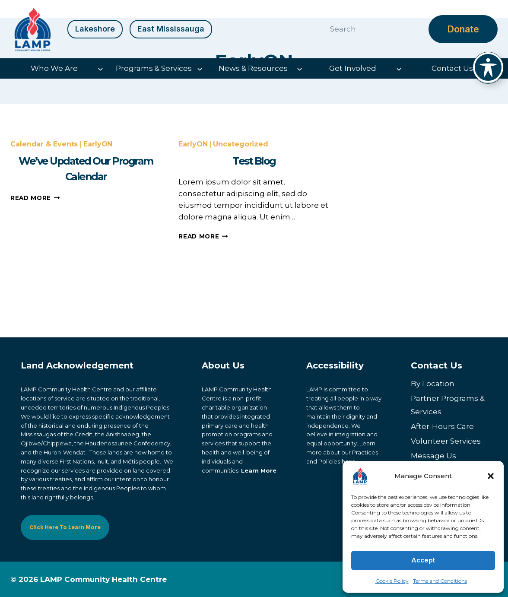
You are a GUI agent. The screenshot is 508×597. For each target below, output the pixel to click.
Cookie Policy (392, 581)
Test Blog (254, 222)
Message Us (433, 455)
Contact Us (452, 68)
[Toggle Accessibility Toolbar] (488, 67)
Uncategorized (240, 205)
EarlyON (97, 205)
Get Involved (352, 68)
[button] (490, 476)
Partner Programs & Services (448, 405)
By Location (432, 384)
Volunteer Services (446, 441)
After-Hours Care (442, 426)
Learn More (258, 470)
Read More (35, 258)
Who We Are (54, 68)
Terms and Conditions (440, 581)
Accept (423, 560)
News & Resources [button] (253, 68)
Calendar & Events (44, 205)
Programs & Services (154, 68)
